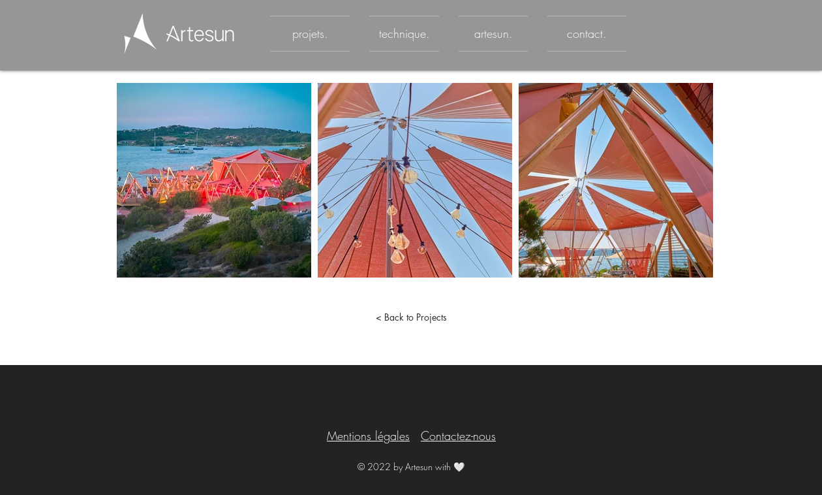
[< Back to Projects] (411, 317)
